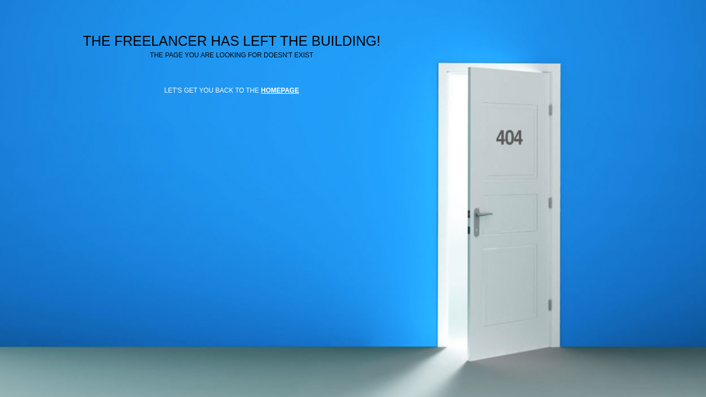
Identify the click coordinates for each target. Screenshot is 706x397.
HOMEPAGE (280, 90)
